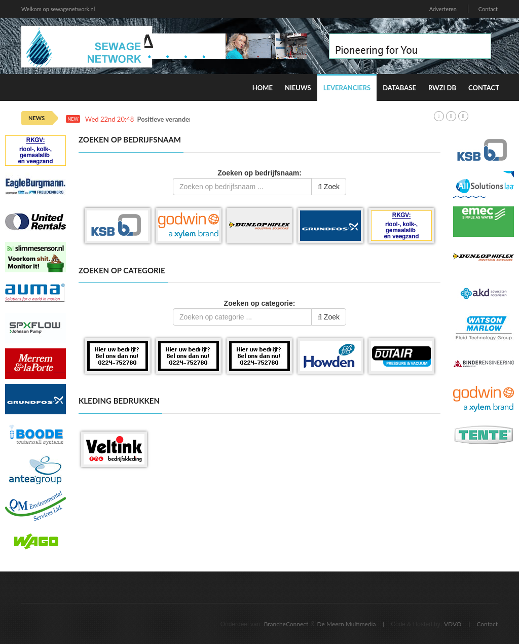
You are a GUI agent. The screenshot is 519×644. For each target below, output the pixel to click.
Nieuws (298, 88)
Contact (488, 9)
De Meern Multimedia (346, 624)
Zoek (329, 187)
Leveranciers (347, 88)
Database (399, 88)
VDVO (453, 624)
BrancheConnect (286, 624)
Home (262, 88)
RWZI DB (442, 88)
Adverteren (443, 9)
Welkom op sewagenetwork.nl (58, 9)
